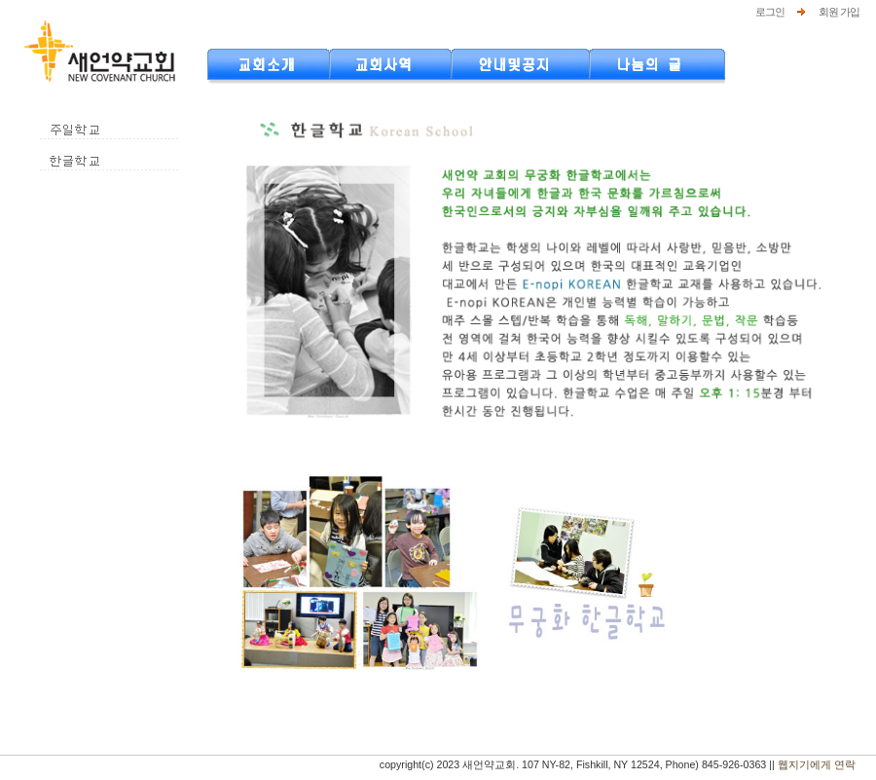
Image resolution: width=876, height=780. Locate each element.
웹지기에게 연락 (817, 764)
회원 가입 (839, 12)
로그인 (770, 12)
